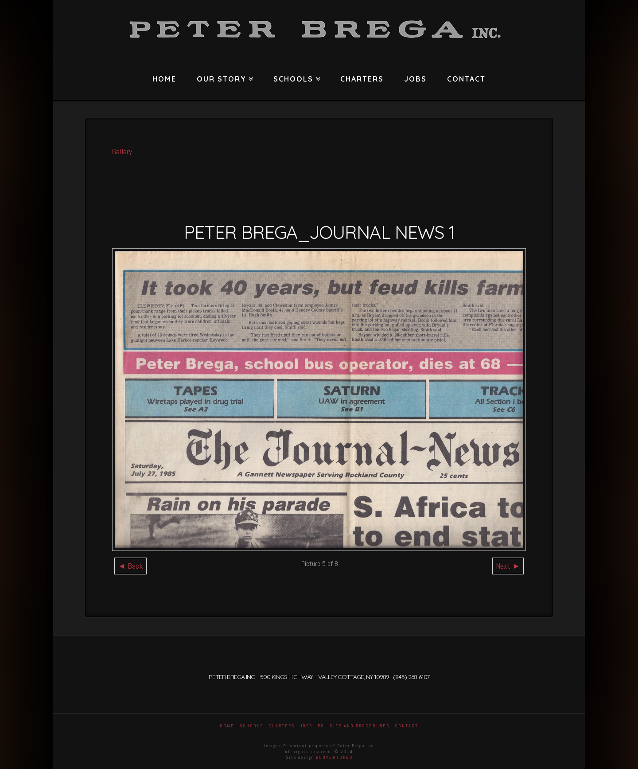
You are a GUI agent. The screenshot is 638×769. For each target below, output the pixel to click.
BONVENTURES (334, 757)
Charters (362, 78)
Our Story (224, 71)
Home (164, 78)
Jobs (415, 78)
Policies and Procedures (353, 726)
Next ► (508, 566)
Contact (466, 78)
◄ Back (130, 566)
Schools (295, 71)
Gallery (122, 151)
